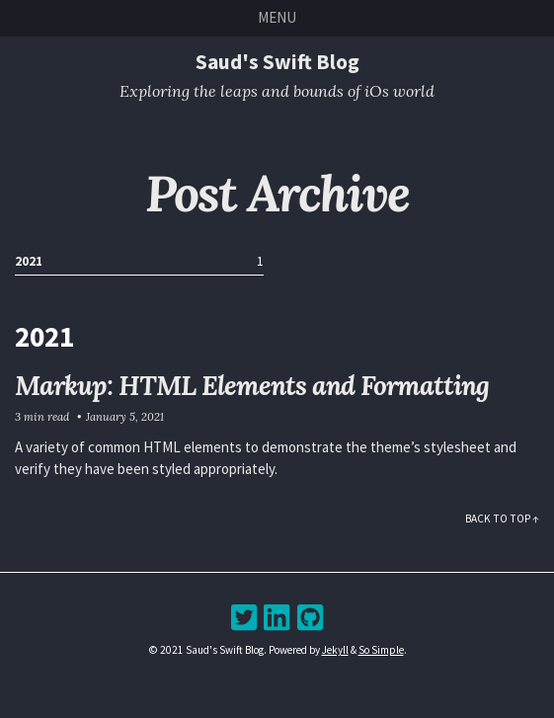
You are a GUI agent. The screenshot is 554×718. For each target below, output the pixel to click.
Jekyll (335, 650)
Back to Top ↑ (502, 518)
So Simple (381, 650)
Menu (277, 17)
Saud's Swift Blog (277, 61)
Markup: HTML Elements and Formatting (252, 385)
